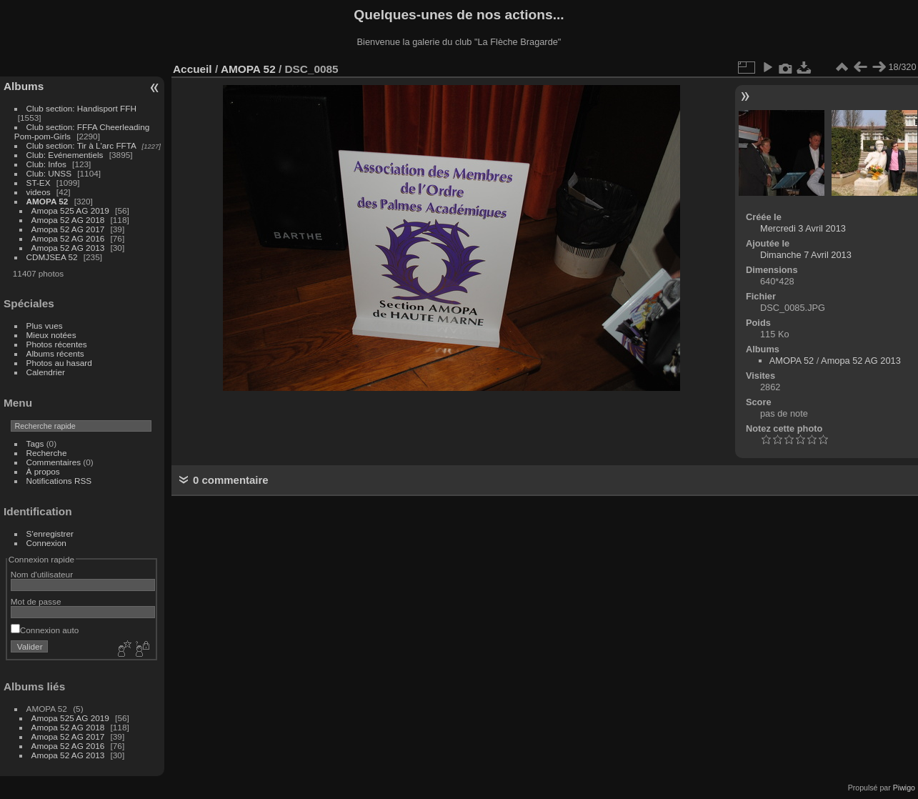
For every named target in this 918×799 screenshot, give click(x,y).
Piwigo (904, 787)
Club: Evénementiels (65, 154)
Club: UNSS (48, 173)
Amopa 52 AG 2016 (68, 238)
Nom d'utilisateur (42, 574)
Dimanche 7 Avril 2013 (806, 254)
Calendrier (45, 372)
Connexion (46, 542)
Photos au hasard (59, 362)
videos (38, 192)
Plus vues (44, 325)
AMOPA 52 (47, 201)
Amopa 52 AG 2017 (68, 229)
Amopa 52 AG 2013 (68, 247)
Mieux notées (51, 334)
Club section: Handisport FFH (81, 108)
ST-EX (38, 182)
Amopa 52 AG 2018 (68, 219)
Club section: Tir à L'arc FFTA (81, 145)
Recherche (46, 452)
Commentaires (53, 462)
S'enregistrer (50, 533)
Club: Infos (46, 164)
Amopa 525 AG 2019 (70, 210)
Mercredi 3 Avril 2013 (803, 228)
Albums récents (55, 353)
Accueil (192, 69)
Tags (35, 443)
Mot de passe (36, 601)
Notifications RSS (59, 480)
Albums (24, 86)
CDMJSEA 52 (52, 257)
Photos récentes (56, 344)
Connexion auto (45, 630)
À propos (43, 471)
